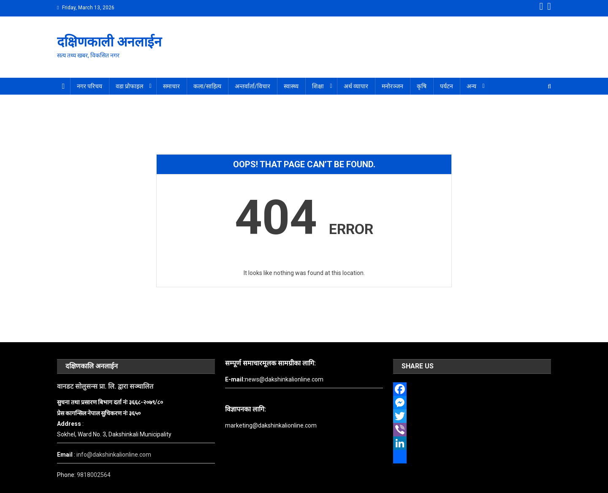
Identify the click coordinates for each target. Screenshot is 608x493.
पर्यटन (446, 86)
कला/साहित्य (207, 86)
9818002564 (94, 474)
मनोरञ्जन (392, 86)
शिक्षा (318, 86)
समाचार (171, 86)
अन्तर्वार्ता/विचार (252, 86)
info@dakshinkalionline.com (113, 454)
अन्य (471, 86)
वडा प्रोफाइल (129, 86)
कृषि (421, 86)
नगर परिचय (89, 86)
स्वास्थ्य (291, 86)
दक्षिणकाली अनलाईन (109, 42)
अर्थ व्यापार (356, 86)
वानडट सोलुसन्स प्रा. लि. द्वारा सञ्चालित (105, 386)
